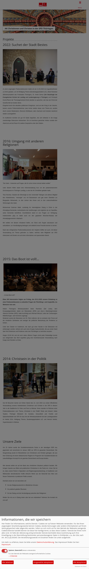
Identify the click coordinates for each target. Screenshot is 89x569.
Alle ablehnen (7, 562)
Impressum (6, 544)
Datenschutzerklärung (45, 542)
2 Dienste (13, 556)
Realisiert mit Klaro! (80, 566)
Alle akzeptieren (79, 562)
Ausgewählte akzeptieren (43, 562)
